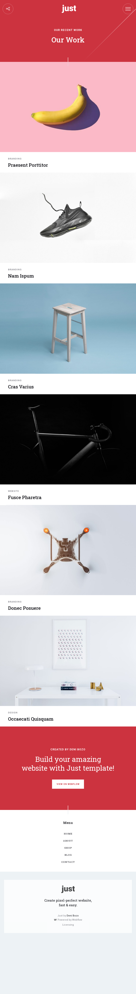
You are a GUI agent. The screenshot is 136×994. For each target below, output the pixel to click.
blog (68, 854)
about (68, 840)
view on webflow (68, 784)
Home (68, 833)
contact (68, 861)
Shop (68, 847)
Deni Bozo (72, 914)
